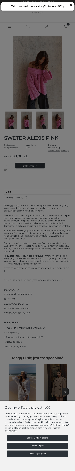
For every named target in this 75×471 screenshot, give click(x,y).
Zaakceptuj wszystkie (37, 454)
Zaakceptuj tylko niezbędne (37, 438)
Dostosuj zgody (37, 446)
